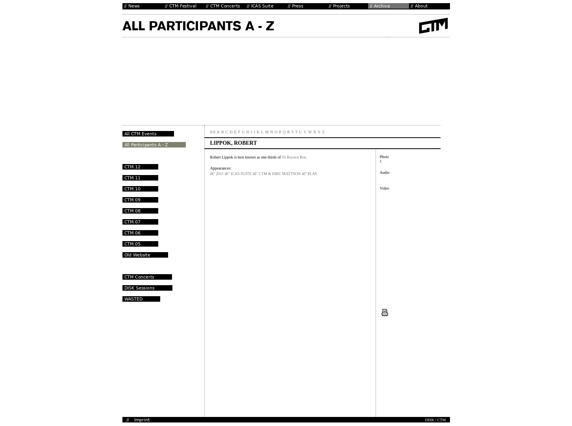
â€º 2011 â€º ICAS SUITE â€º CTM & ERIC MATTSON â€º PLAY (264, 174)
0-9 (212, 132)
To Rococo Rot (293, 157)
